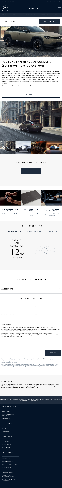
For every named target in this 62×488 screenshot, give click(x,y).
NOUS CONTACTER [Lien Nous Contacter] (7, 467)
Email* (35, 315)
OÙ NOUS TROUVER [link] (53, 2)
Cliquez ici (4, 330)
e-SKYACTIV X (30, 15)
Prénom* (36, 307)
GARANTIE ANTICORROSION (13, 231)
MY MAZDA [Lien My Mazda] (5, 428)
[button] (49, 21)
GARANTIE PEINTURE (51, 231)
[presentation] (49, 344)
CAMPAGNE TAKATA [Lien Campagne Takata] (7, 473)
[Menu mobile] (59, 8)
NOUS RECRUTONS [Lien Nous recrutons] (7, 458)
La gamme (3, 15)
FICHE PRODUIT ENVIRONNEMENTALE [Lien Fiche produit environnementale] (8, 476)
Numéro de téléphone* (7, 315)
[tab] (12, 232)
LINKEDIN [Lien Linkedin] (6, 447)
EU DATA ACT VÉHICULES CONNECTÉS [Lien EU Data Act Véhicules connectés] (9, 480)
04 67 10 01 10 (6, 418)
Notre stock (16, 15)
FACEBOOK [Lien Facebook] (6, 441)
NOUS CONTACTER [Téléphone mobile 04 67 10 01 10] (8, 2)
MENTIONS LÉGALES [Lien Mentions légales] (7, 461)
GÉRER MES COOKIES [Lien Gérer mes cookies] (8, 470)
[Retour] (2, 21)
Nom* (2, 307)
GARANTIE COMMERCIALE (33, 231)
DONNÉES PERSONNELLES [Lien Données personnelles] (9, 464)
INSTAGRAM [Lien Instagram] (6, 444)
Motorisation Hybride (48, 15)
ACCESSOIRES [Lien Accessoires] (5, 431)
